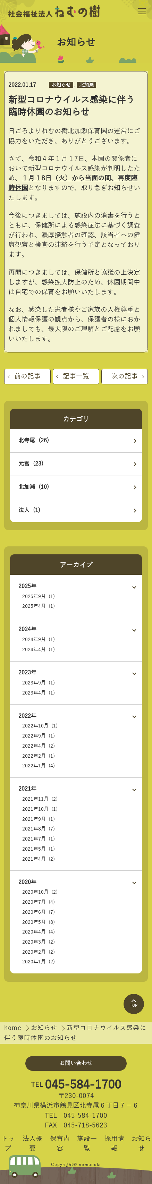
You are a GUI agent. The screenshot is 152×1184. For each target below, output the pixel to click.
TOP (133, 1003)
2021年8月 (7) (38, 829)
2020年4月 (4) (38, 932)
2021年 (27, 789)
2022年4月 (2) (38, 746)
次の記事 (124, 376)
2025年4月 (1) (38, 606)
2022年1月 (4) (38, 765)
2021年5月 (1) (38, 849)
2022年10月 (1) (40, 726)
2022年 (27, 716)
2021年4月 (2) (38, 859)
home (14, 1028)
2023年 (27, 673)
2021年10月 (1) (40, 809)
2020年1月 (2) (38, 961)
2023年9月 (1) (38, 682)
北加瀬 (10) (33, 487)
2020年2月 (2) (38, 952)
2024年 (27, 629)
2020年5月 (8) (38, 922)
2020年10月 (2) (40, 892)
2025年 (27, 586)
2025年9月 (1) (38, 596)
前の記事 (27, 376)
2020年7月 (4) (38, 902)
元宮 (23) (30, 464)
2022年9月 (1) (38, 736)
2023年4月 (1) (38, 693)
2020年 (27, 882)
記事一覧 (76, 376)
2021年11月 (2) (40, 799)
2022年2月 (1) (38, 756)
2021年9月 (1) (38, 819)
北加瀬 (86, 84)
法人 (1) (29, 510)
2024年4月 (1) (38, 649)
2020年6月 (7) (38, 912)
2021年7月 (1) (38, 839)
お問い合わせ (76, 1063)
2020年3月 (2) (38, 942)
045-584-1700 (83, 1085)
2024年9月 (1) (38, 639)
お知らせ (61, 84)
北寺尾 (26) (33, 440)
